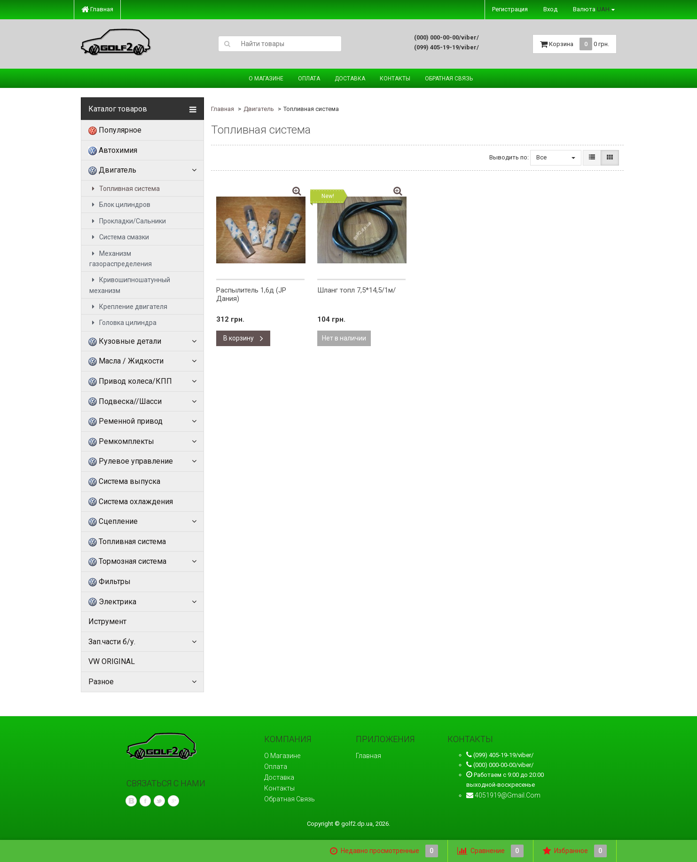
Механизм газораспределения (120, 259)
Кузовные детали (124, 341)
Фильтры (109, 581)
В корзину (243, 338)
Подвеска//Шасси (125, 401)
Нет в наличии (344, 338)
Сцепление (113, 521)
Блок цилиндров (119, 204)
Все (555, 157)
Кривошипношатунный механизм (129, 285)
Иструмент (107, 621)
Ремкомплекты (121, 441)
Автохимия (112, 150)
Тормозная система (127, 561)
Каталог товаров (117, 109)
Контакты (395, 78)
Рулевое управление (130, 461)
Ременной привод (125, 421)
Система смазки (119, 237)
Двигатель (112, 170)
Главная (97, 9)
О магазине (266, 78)
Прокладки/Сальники (127, 221)
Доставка (350, 78)
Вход (550, 9)
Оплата (309, 78)
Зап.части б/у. (111, 641)
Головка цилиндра (123, 322)
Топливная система (124, 188)
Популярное (114, 130)
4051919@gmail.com (507, 795)
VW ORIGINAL (111, 661)
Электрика (112, 602)
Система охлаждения (130, 501)
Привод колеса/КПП (130, 381)
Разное (101, 681)
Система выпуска (124, 481)
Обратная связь (449, 78)
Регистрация (510, 9)
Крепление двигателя (128, 306)
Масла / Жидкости (126, 361)
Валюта (591, 9)
